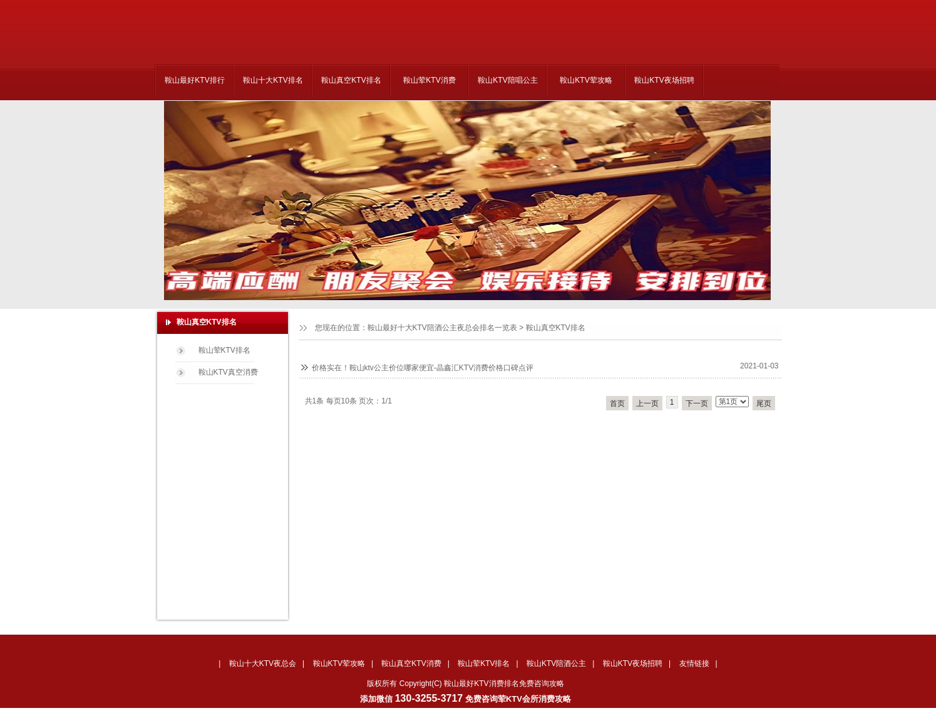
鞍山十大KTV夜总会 (262, 663)
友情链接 (694, 663)
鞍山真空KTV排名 (351, 80)
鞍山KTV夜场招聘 (664, 80)
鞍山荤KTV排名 (224, 350)
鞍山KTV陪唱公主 (507, 80)
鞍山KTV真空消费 (228, 372)
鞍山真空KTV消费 (411, 663)
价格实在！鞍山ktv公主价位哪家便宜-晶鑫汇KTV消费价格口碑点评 (423, 367)
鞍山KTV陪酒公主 (556, 663)
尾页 (763, 403)
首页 (617, 403)
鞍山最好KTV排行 (194, 80)
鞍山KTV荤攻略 (586, 80)
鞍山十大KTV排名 (272, 80)
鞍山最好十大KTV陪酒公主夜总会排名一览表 (442, 327)
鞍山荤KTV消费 (429, 80)
